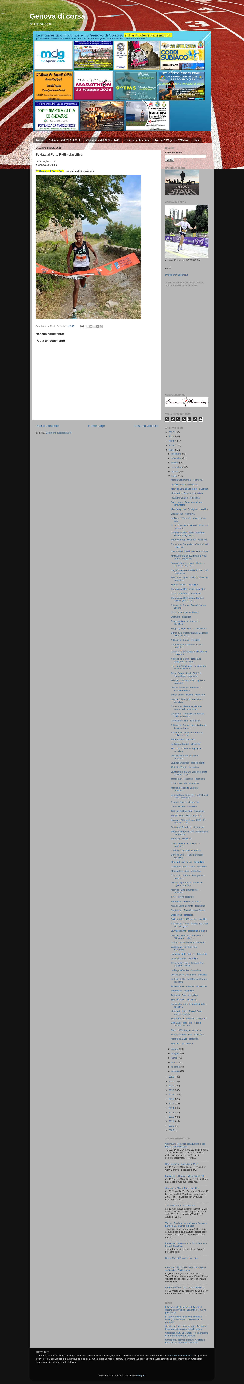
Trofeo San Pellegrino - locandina (188, 779)
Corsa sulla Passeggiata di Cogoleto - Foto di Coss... (189, 634)
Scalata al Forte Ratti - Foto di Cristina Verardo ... (186, 1024)
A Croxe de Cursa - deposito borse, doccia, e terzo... (189, 726)
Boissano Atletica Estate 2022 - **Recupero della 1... (187, 936)
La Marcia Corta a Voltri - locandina (189, 866)
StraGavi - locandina (181, 838)
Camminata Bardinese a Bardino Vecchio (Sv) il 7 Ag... (187, 599)
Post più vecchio (146, 426)
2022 (172, 450)
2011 (172, 1121)
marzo (174, 1062)
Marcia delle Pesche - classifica (187, 493)
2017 (172, 1094)
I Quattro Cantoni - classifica (185, 497)
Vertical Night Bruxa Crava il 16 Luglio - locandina (187, 883)
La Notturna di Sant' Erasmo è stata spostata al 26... (189, 773)
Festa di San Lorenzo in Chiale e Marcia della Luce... (187, 564)
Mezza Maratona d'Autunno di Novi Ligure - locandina (189, 557)
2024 (172, 441)
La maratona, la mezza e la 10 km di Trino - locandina (189, 796)
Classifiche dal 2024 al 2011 (102, 140)
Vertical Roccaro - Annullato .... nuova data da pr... (186, 689)
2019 (172, 1085)
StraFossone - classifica (183, 739)
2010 (172, 1126)
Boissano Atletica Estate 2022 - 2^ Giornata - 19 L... (188, 821)
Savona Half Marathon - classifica (182, 1188)
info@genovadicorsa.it (176, 275)
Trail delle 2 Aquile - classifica (180, 1205)
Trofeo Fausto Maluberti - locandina (189, 986)
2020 (172, 1081)
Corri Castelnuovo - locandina (186, 593)
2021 (172, 1076)
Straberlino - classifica (182, 915)
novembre (176, 458)
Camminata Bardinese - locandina (188, 589)
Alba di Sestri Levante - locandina (188, 906)
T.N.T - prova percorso (182, 897)
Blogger (141, 1375)
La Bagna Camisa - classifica (185, 744)
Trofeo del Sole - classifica (184, 995)
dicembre (176, 454)
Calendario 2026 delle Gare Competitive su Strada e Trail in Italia (185, 1268)
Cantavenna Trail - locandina (185, 720)
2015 (172, 1103)
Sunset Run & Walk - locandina (186, 815)
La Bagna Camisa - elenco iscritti (187, 763)
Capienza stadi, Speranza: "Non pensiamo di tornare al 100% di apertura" (186, 1334)
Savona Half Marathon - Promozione (189, 551)
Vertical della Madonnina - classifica (189, 974)
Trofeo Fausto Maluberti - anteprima (189, 1018)
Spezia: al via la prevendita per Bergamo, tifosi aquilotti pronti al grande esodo (186, 1327)
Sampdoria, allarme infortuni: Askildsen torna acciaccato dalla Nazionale (185, 1341)
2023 (172, 445)
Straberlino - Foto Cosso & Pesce (188, 910)
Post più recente (47, 426)
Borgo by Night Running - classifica (189, 628)
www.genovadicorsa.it (181, 1355)
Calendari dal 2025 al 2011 (64, 140)
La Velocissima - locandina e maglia (189, 931)
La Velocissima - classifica (184, 484)
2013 (172, 1112)
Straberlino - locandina (182, 990)
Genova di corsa (57, 16)
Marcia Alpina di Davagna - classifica (189, 509)
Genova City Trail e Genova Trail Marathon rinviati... (187, 964)
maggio (175, 1053)
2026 (172, 432)
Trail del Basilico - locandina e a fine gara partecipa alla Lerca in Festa (186, 1224)
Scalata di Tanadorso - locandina (187, 827)
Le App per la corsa (137, 140)
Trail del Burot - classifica (183, 999)
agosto (175, 471)
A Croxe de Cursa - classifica (185, 640)
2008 (172, 1130)
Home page (96, 426)
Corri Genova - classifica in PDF (181, 1164)
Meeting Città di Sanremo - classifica (189, 489)
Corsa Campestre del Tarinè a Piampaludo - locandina (186, 674)
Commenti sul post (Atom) (59, 433)
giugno (175, 1049)
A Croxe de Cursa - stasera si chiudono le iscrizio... (186, 660)
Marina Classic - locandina (184, 584)
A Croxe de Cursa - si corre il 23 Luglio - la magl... (187, 733)
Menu (39, 140)
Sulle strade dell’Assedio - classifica (189, 919)
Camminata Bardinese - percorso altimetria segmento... (188, 534)
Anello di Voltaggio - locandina (186, 1030)
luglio (174, 476)
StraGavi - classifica (181, 617)
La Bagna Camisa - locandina (186, 970)
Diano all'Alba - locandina (184, 806)
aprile (174, 1058)
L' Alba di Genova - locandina (186, 850)
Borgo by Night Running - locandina (189, 954)
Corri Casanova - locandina (185, 612)
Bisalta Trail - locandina (183, 514)
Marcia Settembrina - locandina (187, 480)
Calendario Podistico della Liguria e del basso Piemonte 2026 (185, 1145)
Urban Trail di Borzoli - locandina (181, 1258)
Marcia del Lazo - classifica (184, 1039)
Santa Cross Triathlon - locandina (188, 694)
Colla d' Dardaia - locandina (185, 783)
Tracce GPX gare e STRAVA (171, 140)
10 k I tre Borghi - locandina (185, 767)
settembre (176, 467)
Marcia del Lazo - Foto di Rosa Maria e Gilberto (186, 1012)
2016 (172, 1099)
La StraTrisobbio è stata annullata (188, 942)
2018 (172, 1090)
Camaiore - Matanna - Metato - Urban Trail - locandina (186, 707)
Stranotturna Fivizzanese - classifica (189, 539)
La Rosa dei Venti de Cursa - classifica (184, 1287)
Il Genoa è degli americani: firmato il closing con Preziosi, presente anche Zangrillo (183, 1319)
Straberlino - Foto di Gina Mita (186, 901)
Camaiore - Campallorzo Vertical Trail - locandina (187, 715)
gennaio (175, 1071)
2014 (172, 1108)
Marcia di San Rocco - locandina (187, 862)
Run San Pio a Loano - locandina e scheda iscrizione (188, 667)
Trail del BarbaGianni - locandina (187, 811)
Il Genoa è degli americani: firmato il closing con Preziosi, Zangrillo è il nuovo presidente (185, 1310)
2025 (172, 436)
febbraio (175, 1067)
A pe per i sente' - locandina (185, 802)
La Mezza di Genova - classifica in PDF (185, 1176)
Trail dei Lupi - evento (182, 1043)
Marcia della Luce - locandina (186, 871)
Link (196, 140)
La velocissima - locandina (184, 958)
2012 (172, 1117)
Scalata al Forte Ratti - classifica (187, 1034)
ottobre (175, 462)
